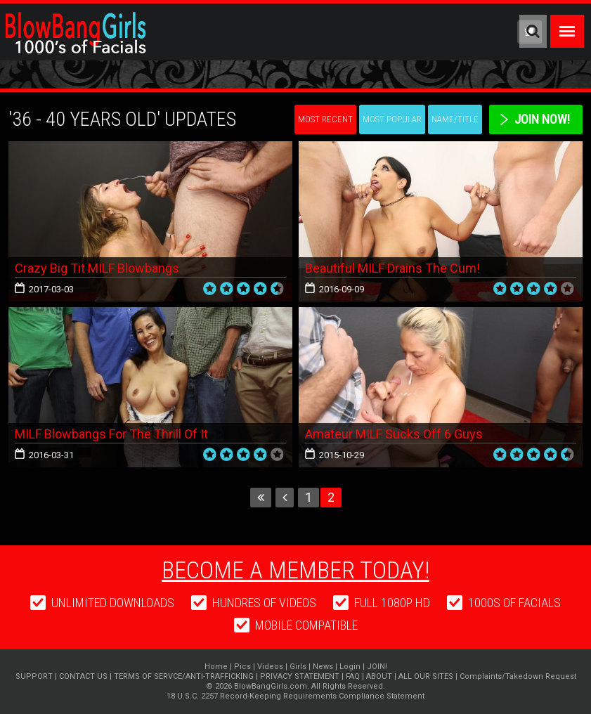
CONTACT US (83, 676)
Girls (298, 666)
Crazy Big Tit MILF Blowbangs (97, 268)
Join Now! (542, 119)
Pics (242, 666)
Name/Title (455, 119)
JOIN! (377, 666)
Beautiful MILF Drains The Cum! (392, 268)
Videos (270, 666)
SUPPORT (34, 676)
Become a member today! (295, 570)
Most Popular (392, 119)
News (323, 666)
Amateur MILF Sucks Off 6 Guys (394, 434)
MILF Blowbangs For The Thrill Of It (111, 434)
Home (216, 666)
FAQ (353, 676)
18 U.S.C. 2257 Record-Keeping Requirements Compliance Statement (295, 696)
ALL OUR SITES (425, 676)
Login (350, 666)
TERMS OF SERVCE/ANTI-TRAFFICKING (184, 676)
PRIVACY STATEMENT (299, 676)
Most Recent (325, 119)
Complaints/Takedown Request (518, 676)
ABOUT (379, 676)
